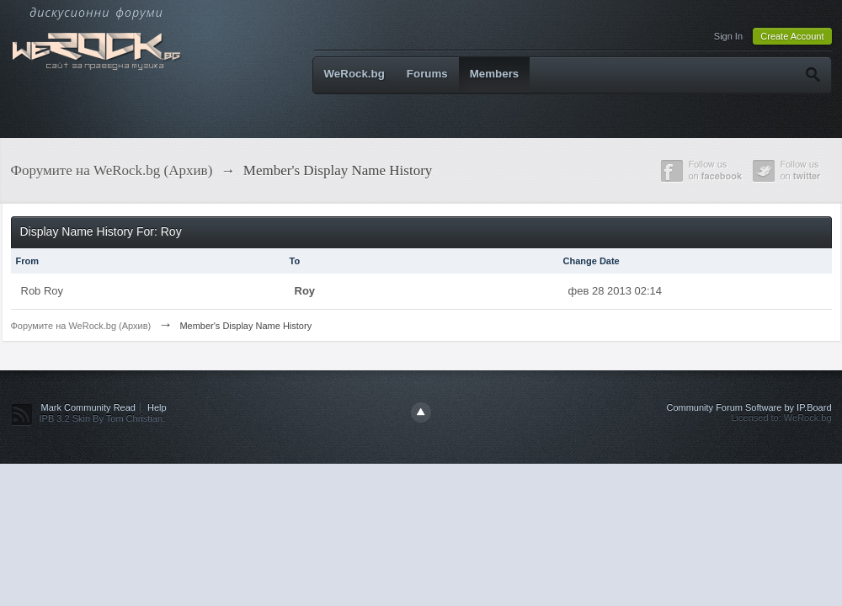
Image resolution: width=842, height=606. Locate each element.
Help (157, 407)
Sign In (728, 36)
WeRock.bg (354, 73)
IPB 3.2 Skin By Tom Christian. (103, 418)
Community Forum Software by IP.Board (748, 407)
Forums (427, 73)
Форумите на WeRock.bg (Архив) (81, 326)
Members (495, 73)
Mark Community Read (88, 407)
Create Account (791, 36)
